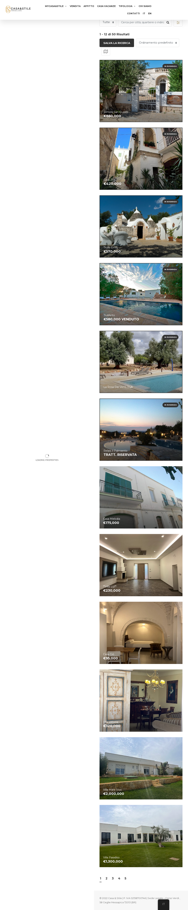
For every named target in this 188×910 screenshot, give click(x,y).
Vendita (75, 6)
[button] (178, 22)
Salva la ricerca (116, 43)
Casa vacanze (106, 6)
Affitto (89, 6)
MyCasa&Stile (56, 6)
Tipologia (127, 6)
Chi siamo (145, 6)
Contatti (133, 13)
